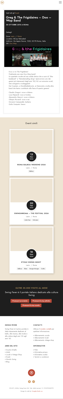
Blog (7, 362)
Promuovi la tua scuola (31, 305)
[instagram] (33, 381)
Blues (25, 269)
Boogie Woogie (34, 269)
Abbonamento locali (41, 338)
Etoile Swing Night (31, 262)
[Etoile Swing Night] (31, 239)
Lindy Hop (27, 220)
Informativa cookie (40, 354)
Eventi (17, 13)
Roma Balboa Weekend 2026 (31, 164)
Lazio (13, 36)
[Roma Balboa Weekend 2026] (31, 142)
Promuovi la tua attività (41, 301)
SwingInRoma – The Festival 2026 (31, 213)
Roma (20, 36)
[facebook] (29, 381)
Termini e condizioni (41, 357)
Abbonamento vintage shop (44, 340)
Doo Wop (13, 43)
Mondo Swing (11, 359)
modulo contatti (46, 329)
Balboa (31, 171)
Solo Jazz (35, 220)
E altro (43, 269)
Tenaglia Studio (37, 391)
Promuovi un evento (19, 301)
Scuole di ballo (11, 350)
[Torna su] (31, 372)
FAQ (35, 350)
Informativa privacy (40, 352)
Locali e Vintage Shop (14, 354)
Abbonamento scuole (41, 335)
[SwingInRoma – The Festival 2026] (31, 190)
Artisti (7, 352)
